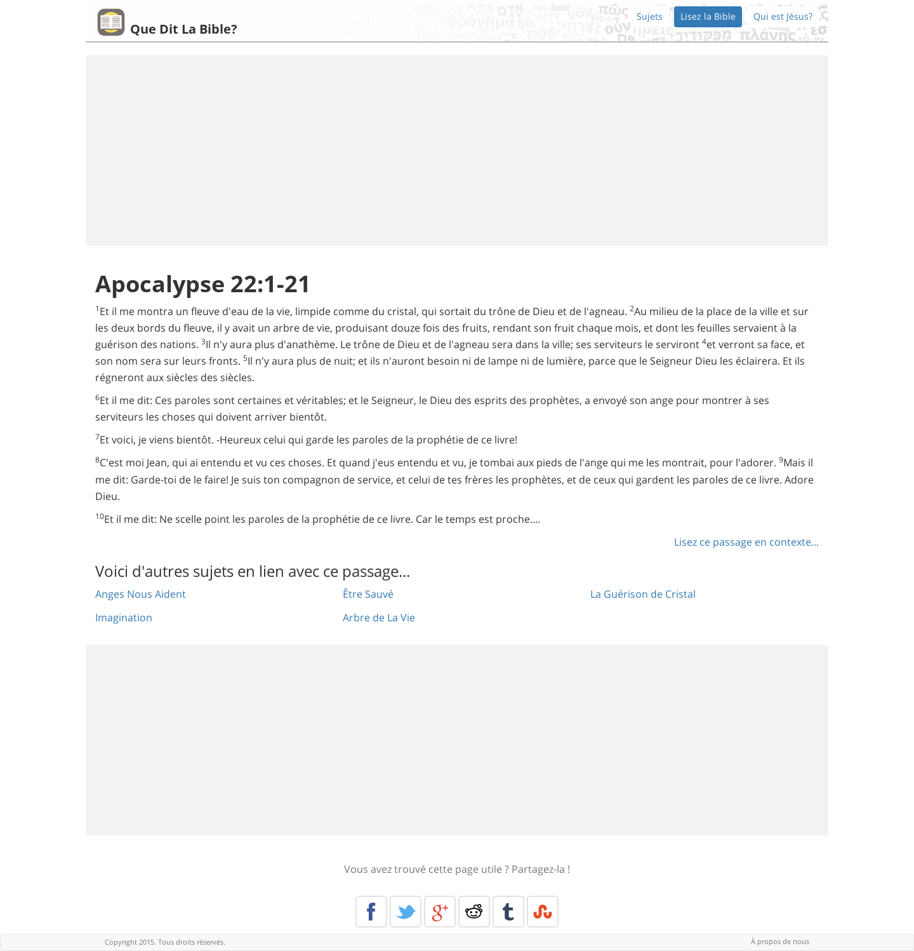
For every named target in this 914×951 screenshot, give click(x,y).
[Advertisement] (457, 150)
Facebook (371, 911)
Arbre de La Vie (379, 617)
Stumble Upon (543, 911)
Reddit (474, 911)
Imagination (123, 617)
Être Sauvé (368, 594)
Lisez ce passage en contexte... (746, 542)
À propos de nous (780, 941)
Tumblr (508, 911)
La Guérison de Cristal (643, 594)
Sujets (650, 16)
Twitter (405, 911)
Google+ (440, 911)
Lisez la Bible (708, 16)
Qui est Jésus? (782, 16)
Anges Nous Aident (140, 594)
